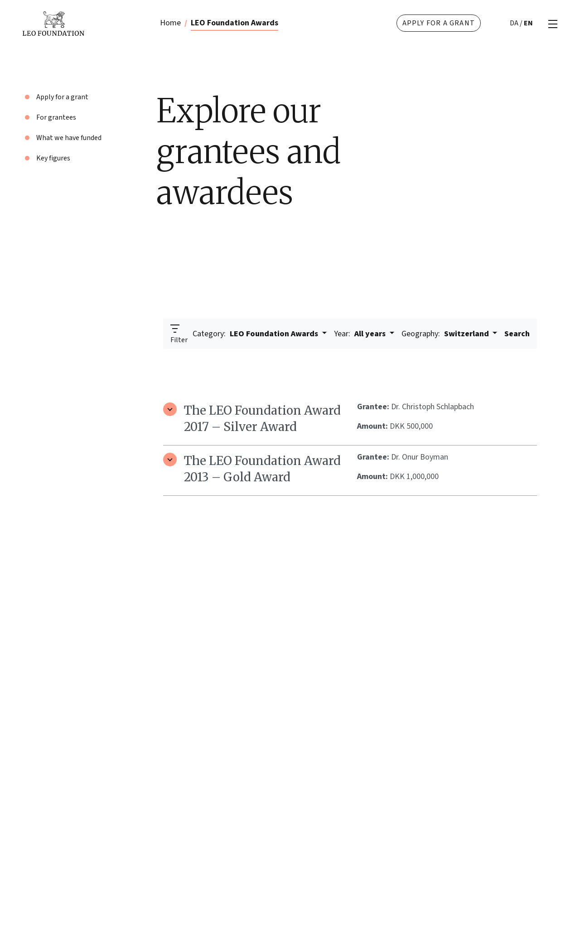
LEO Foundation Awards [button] (256, 333)
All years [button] (360, 333)
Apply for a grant (438, 23)
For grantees (56, 117)
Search (517, 333)
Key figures (53, 158)
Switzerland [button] (446, 333)
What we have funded (69, 138)
